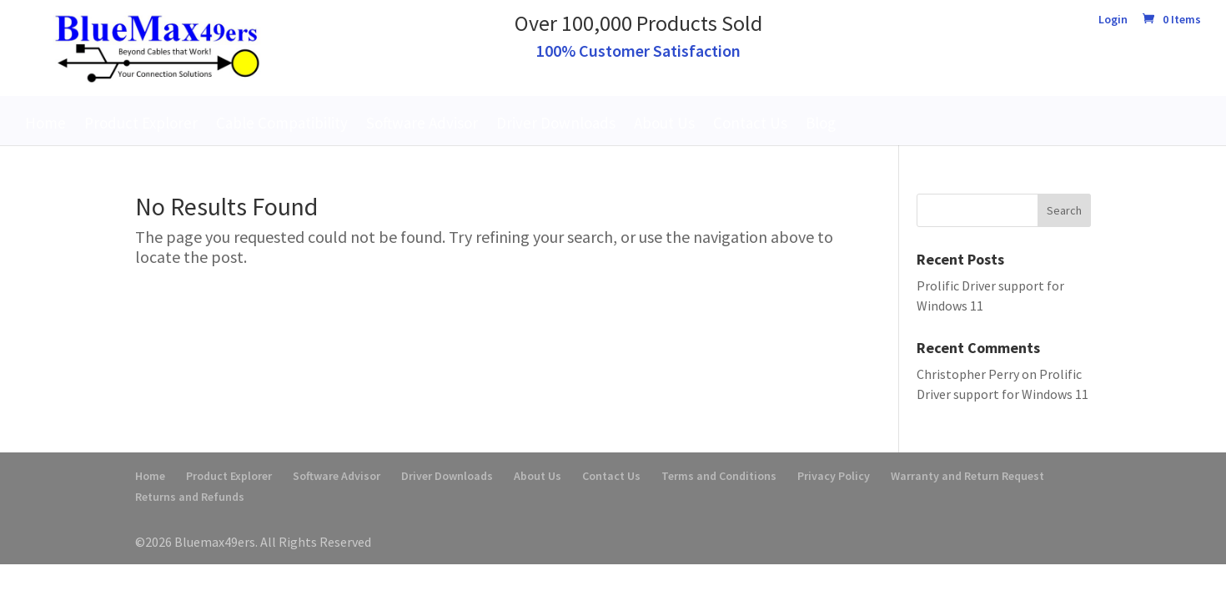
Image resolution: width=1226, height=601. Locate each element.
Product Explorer (141, 123)
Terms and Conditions (718, 475)
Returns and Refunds (189, 496)
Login (1113, 20)
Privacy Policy (833, 475)
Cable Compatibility (282, 123)
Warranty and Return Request (967, 475)
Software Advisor (422, 123)
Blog (821, 123)
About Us (664, 123)
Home (45, 123)
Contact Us (750, 123)
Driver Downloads (556, 123)
